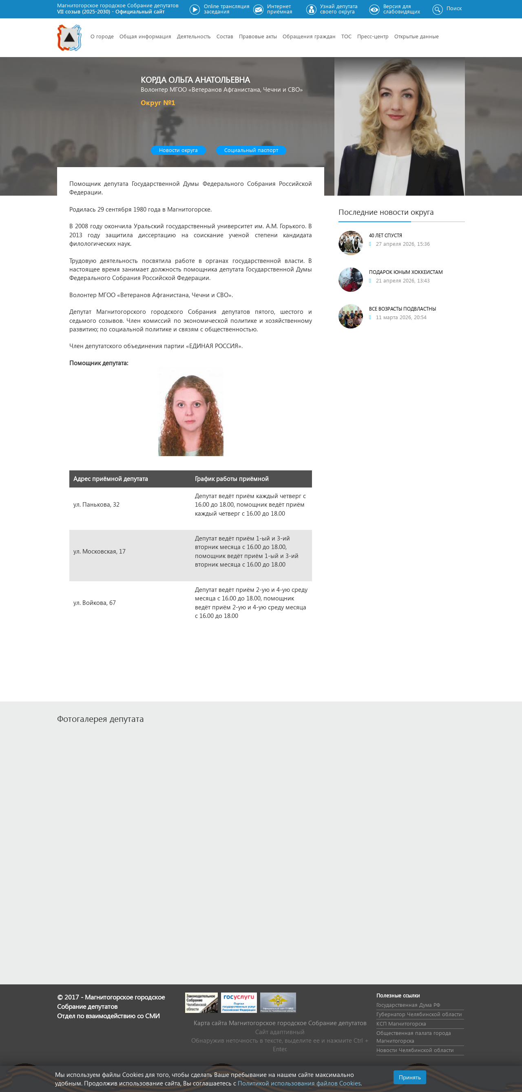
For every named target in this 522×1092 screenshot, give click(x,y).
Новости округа (178, 149)
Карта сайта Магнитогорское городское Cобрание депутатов (280, 1023)
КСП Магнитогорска (401, 1023)
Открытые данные (416, 36)
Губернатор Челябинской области (419, 1013)
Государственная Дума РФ (408, 1004)
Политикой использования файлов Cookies (299, 1083)
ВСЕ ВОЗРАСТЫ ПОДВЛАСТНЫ (402, 309)
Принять (410, 1077)
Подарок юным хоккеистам (406, 272)
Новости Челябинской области (415, 1049)
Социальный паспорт (251, 149)
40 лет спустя (385, 235)
